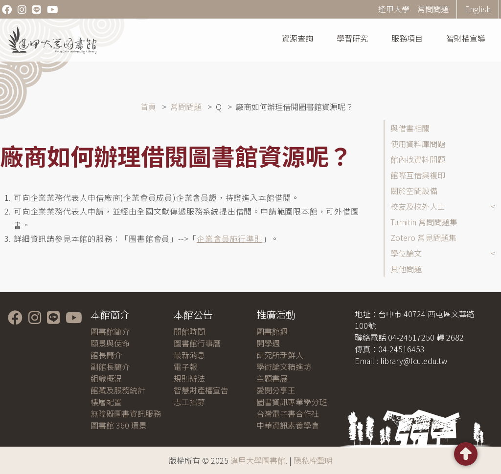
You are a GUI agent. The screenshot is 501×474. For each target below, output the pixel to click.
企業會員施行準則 (229, 238)
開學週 (268, 343)
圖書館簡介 (110, 331)
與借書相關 (410, 128)
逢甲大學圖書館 (257, 460)
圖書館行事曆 (197, 343)
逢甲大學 (394, 9)
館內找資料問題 (417, 159)
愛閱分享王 (276, 390)
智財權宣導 (465, 38)
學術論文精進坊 (283, 366)
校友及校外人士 (417, 206)
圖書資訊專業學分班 (291, 402)
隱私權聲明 (313, 460)
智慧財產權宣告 (201, 390)
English (478, 9)
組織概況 (106, 378)
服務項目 (407, 38)
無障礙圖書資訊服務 (126, 413)
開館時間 (189, 331)
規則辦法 (189, 378)
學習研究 (352, 38)
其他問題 (406, 269)
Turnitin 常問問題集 (423, 222)
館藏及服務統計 (118, 390)
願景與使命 (110, 343)
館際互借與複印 (417, 175)
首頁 (148, 106)
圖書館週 (272, 331)
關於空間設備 (413, 190)
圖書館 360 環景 (119, 425)
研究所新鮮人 (279, 355)
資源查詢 (297, 38)
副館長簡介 (110, 366)
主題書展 (272, 378)
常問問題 (433, 9)
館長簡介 (106, 355)
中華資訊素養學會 (287, 425)
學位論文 (406, 253)
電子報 (185, 366)
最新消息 (189, 355)
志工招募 (189, 402)
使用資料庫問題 (417, 144)
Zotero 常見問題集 (423, 237)
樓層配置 (106, 402)
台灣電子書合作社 (287, 413)
